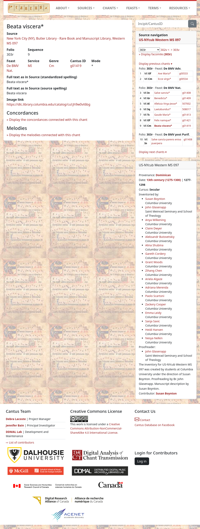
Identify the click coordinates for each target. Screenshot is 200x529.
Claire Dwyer (153, 228)
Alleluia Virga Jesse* (165, 103)
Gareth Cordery (155, 254)
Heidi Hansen (154, 330)
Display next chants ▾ (153, 152)
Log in (141, 461)
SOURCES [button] (85, 8)
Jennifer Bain (15, 425)
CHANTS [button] (109, 8)
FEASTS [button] (132, 8)
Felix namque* (162, 120)
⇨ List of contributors (20, 442)
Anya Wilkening (155, 220)
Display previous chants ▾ (155, 64)
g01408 (186, 93)
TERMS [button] (153, 8)
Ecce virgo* (164, 79)
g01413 (186, 114)
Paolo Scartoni (154, 296)
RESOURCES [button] (178, 8)
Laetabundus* (162, 109)
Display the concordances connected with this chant (48, 119)
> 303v (175, 50)
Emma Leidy (153, 313)
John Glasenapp (155, 207)
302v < (165, 50)
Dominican (163, 175)
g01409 (186, 98)
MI (30, 66)
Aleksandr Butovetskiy (159, 237)
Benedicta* (160, 98)
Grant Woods (154, 262)
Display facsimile (156, 54)
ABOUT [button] (61, 8)
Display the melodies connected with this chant (44, 135)
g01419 (75, 66)
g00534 (183, 79)
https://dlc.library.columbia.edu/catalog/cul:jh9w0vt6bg (48, 104)
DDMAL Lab (14, 432)
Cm (51, 66)
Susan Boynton (155, 199)
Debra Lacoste (16, 419)
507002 (186, 103)
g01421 (186, 120)
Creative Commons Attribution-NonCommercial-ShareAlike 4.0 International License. (96, 428)
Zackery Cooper (155, 304)
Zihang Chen (153, 270)
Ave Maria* (164, 73)
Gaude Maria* (162, 114)
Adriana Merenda (156, 287)
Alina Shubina (154, 245)
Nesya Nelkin (154, 338)
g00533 (183, 73)
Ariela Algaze (153, 279)
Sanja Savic (152, 321)
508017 (186, 109)
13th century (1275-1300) (163, 180)
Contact (142, 420)
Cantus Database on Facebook (155, 425)
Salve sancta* (162, 93)
